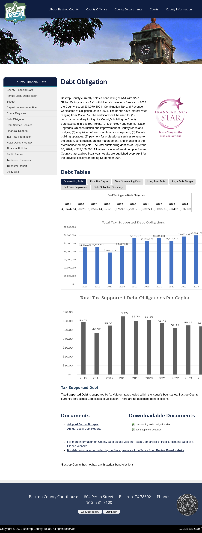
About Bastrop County (64, 9)
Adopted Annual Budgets (82, 424)
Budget (11, 101)
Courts (155, 9)
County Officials (97, 9)
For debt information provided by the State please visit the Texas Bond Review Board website (125, 450)
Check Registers (16, 113)
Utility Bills (13, 171)
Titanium (193, 528)
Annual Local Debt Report (22, 95)
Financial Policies (17, 148)
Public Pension (15, 154)
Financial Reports (17, 130)
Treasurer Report (17, 166)
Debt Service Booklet (19, 125)
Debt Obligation (16, 119)
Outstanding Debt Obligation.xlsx (153, 424)
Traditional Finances (19, 160)
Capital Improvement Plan (22, 107)
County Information (180, 9)
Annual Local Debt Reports (84, 428)
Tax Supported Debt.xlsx (148, 429)
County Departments (129, 9)
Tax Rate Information (19, 136)
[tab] (73, 182)
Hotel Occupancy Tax (19, 142)
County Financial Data (20, 89)
